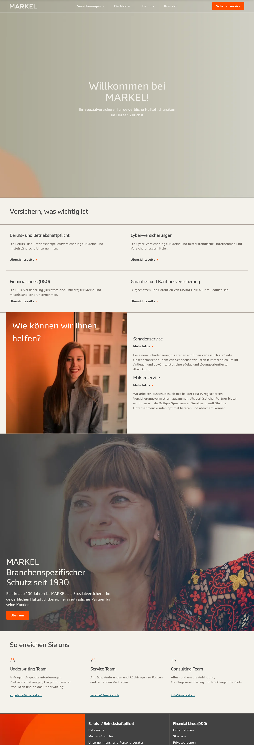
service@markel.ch (104, 695)
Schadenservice (228, 6)
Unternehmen (183, 730)
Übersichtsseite (22, 259)
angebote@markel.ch (26, 695)
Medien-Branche (100, 736)
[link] (228, 6)
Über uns (147, 6)
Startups (179, 736)
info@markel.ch (183, 695)
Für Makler (122, 6)
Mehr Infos (141, 346)
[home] (28, 6)
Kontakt (170, 6)
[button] (91, 6)
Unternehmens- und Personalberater (115, 742)
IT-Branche (96, 730)
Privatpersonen (184, 742)
